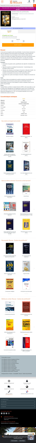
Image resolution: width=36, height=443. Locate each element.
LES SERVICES (18, 406)
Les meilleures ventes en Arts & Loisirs (9, 367)
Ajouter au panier (18, 44)
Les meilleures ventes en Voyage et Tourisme (11, 369)
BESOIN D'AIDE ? (18, 404)
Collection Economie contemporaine (26, 13)
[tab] (9, 31)
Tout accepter (14, 440)
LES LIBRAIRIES (18, 402)
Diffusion (17, 423)
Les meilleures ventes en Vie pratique (9, 368)
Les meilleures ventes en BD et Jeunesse (10, 371)
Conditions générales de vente (12, 426)
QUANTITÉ (18, 39)
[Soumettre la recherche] (34, 5)
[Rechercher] (16, 5)
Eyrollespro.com (12, 423)
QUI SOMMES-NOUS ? (5, 399)
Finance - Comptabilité (13, 373)
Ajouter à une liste (18, 28)
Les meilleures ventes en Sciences (8, 364)
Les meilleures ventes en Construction (9, 362)
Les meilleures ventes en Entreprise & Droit (10, 363)
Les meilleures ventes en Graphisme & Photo (10, 359)
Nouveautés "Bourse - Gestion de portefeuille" (14, 240)
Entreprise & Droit (5, 373)
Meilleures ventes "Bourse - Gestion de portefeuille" (16, 299)
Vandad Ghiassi (15, 13)
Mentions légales (4, 426)
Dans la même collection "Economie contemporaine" (16, 180)
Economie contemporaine (24, 103)
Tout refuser (22, 440)
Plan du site (19, 426)
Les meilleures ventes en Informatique (9, 360)
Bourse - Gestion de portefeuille (25, 373)
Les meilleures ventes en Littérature (9, 366)
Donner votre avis (15, 17)
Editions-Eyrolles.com (5, 423)
